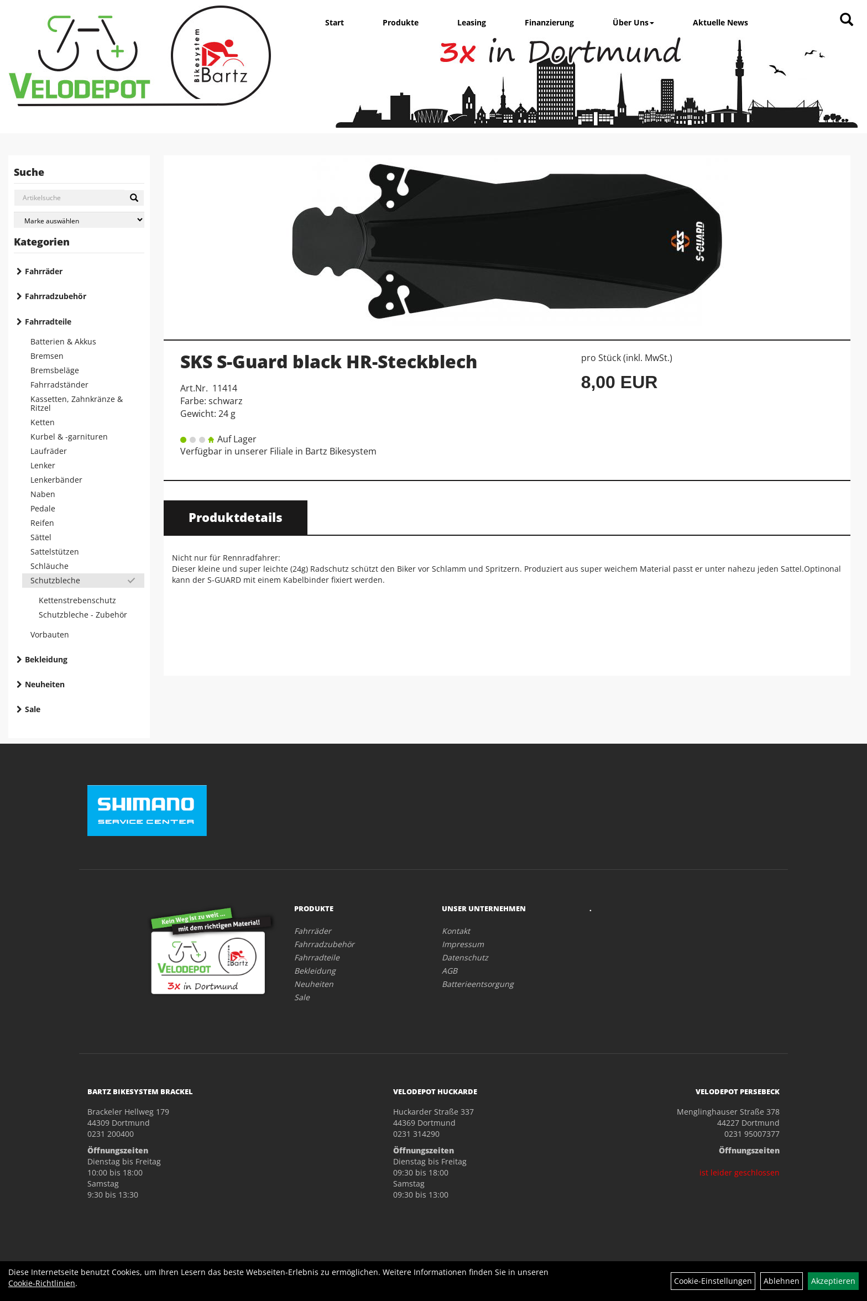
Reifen (42, 523)
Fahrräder (43, 271)
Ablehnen (782, 1281)
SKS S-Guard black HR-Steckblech (328, 361)
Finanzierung (549, 22)
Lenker (42, 465)
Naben (42, 494)
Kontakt (456, 931)
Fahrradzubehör (55, 296)
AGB (449, 970)
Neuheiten (45, 684)
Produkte (401, 22)
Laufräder (48, 451)
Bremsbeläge (54, 370)
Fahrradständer (59, 384)
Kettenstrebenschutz (77, 600)
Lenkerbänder (56, 479)
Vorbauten (49, 634)
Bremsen (47, 356)
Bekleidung (46, 659)
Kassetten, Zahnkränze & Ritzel (76, 403)
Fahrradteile (48, 321)
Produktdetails (236, 517)
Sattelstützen (54, 551)
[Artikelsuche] (846, 20)
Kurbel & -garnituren (69, 436)
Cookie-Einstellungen (713, 1281)
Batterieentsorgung (478, 984)
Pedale (42, 508)
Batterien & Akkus (63, 341)
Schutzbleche (55, 580)
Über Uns (633, 22)
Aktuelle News (720, 22)
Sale (32, 709)
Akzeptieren (833, 1281)
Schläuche (49, 566)
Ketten (42, 422)
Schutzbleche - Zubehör (83, 614)
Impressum (463, 944)
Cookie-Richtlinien (41, 1283)
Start (334, 22)
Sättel (40, 537)
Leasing (471, 22)
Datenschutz (465, 957)
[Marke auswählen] (79, 220)
